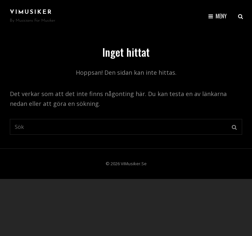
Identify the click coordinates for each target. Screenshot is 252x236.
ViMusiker (31, 12)
